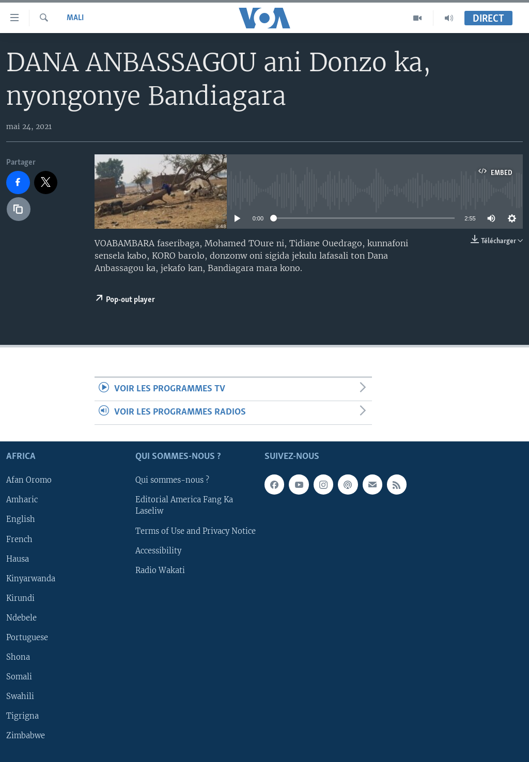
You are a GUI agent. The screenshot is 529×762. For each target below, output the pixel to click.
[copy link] (18, 209)
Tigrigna (22, 716)
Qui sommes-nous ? (172, 480)
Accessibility (158, 550)
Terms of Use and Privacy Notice (195, 530)
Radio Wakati (160, 570)
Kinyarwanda (30, 578)
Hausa (17, 558)
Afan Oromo (29, 480)
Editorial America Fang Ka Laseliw (184, 505)
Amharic (22, 499)
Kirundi (20, 597)
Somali (19, 676)
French (19, 539)
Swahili (20, 696)
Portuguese (27, 637)
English (20, 519)
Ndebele (21, 618)
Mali (75, 18)
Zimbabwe (25, 735)
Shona (18, 657)
